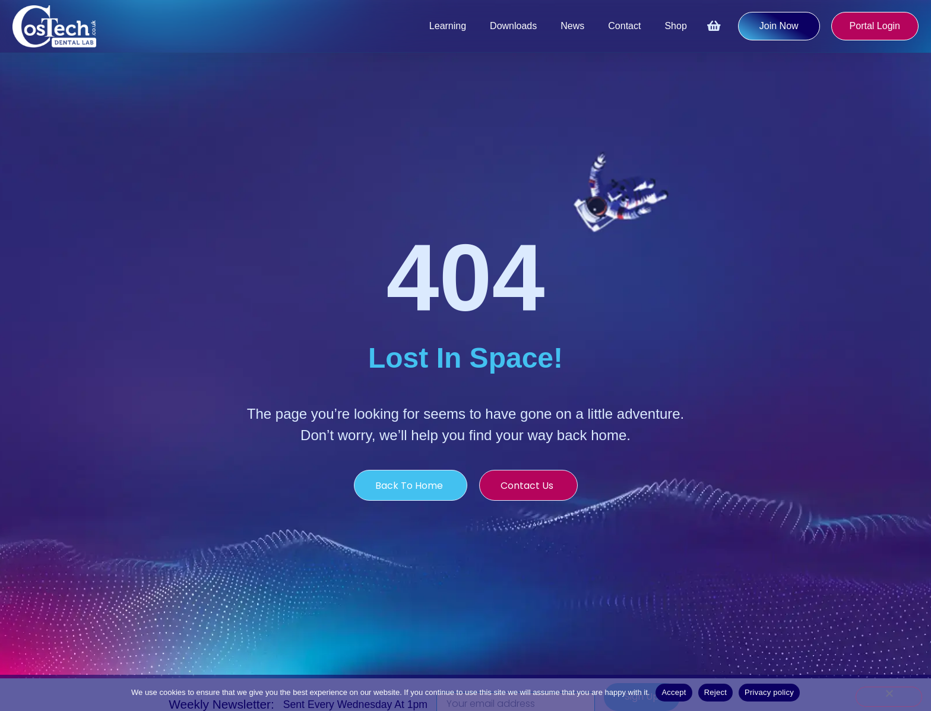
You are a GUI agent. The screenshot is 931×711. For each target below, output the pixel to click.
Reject (715, 692)
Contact (624, 26)
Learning (447, 26)
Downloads (513, 26)
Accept (673, 692)
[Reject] (889, 697)
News (572, 26)
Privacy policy (769, 692)
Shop (675, 26)
